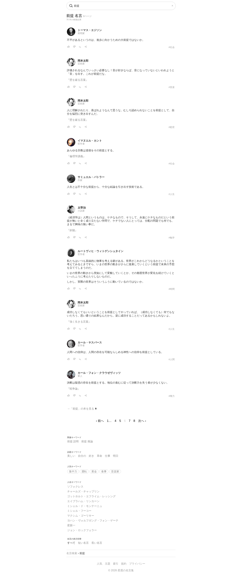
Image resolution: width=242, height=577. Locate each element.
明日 (115, 455)
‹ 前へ (100, 421)
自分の (82, 455)
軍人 (80, 376)
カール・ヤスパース (90, 342)
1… (109, 421)
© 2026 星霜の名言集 (121, 570)
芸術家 (81, 63)
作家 (80, 180)
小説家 (81, 210)
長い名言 (96, 542)
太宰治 (82, 207)
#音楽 (172, 87)
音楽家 (115, 471)
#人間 (172, 359)
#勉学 (172, 237)
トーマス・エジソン (90, 30)
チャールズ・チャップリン (83, 491)
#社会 (172, 47)
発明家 (81, 33)
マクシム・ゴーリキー (80, 515)
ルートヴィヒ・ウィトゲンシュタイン (100, 251)
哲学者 (81, 143)
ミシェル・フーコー (79, 510)
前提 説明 (73, 441)
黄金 (94, 471)
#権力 (172, 396)
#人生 (172, 194)
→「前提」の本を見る (82, 408)
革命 (99, 455)
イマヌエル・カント (90, 140)
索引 (115, 563)
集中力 (73, 471)
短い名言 (83, 542)
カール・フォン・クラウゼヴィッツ (99, 372)
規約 (123, 563)
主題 (107, 563)
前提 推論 (87, 441)
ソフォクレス (75, 486)
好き (91, 455)
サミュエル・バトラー (91, 177)
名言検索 (71, 553)
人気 (99, 563)
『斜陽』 (72, 230)
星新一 (71, 525)
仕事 (107, 455)
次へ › (142, 421)
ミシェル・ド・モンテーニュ (84, 506)
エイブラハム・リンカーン (83, 501)
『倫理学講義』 (76, 156)
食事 (104, 471)
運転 (84, 471)
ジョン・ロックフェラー (82, 530)
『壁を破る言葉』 (77, 79)
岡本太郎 (83, 60)
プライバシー (137, 563)
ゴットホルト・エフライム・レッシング (91, 496)
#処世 (172, 127)
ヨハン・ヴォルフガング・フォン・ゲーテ (92, 520)
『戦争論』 (73, 388)
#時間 (172, 289)
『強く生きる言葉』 (79, 321)
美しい (71, 455)
